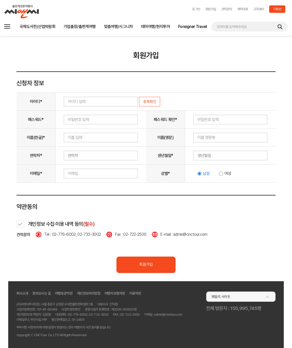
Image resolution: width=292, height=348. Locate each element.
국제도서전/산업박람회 (37, 26)
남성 (206, 173)
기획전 (277, 9)
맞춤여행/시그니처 (118, 26)
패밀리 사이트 (221, 297)
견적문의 (226, 9)
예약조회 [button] (242, 9)
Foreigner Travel (192, 26)
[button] (196, 9)
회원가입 (210, 9)
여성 (227, 173)
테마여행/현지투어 (155, 26)
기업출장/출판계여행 (79, 26)
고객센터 (258, 9)
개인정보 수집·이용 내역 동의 (61, 224)
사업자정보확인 (70, 309)
